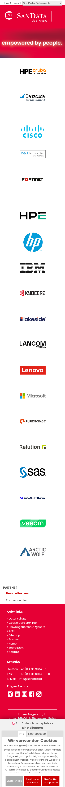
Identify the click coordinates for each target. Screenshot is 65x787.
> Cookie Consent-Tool (22, 623)
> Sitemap (13, 635)
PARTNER (10, 588)
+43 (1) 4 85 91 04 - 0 (32, 669)
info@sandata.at (30, 679)
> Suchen (13, 639)
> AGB (11, 631)
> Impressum (15, 648)
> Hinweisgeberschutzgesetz (26, 627)
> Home (12, 644)
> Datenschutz (16, 619)
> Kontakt (13, 652)
